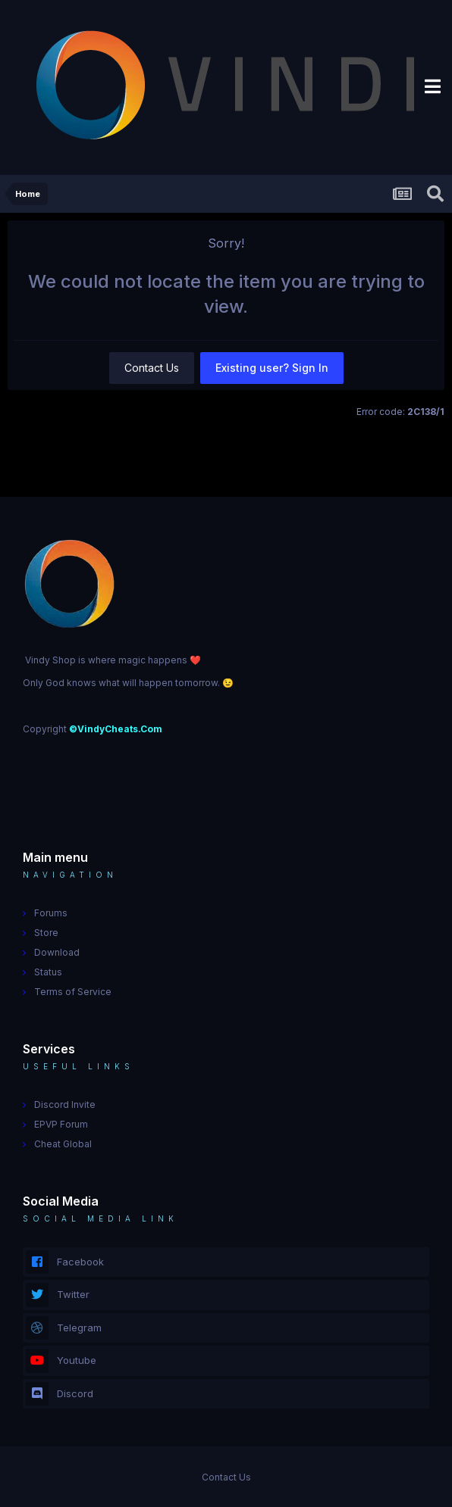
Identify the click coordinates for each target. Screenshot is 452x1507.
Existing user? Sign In (271, 367)
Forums (50, 913)
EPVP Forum (61, 1124)
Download (57, 952)
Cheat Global (63, 1144)
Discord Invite (65, 1104)
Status (48, 972)
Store (46, 932)
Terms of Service (72, 991)
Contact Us (151, 367)
